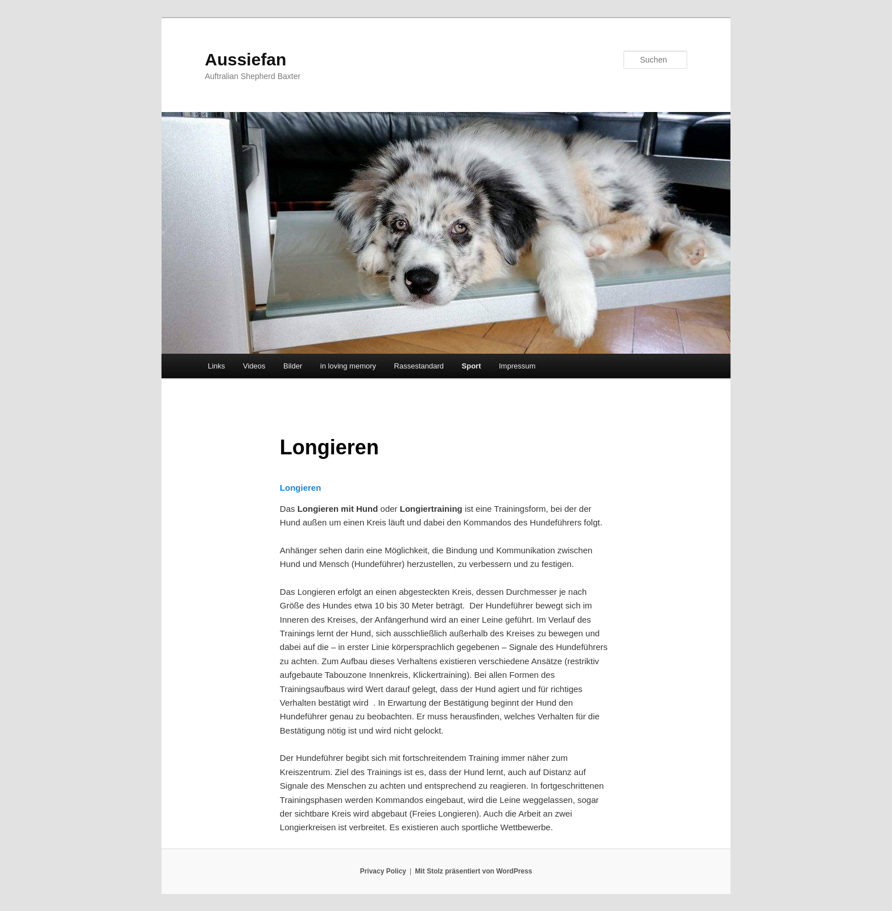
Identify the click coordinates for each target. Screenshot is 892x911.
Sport (471, 366)
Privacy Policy (383, 871)
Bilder (292, 366)
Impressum (517, 366)
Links (216, 366)
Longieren (300, 487)
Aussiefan (245, 59)
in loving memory (348, 366)
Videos (254, 366)
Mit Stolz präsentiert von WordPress (473, 871)
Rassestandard (419, 366)
